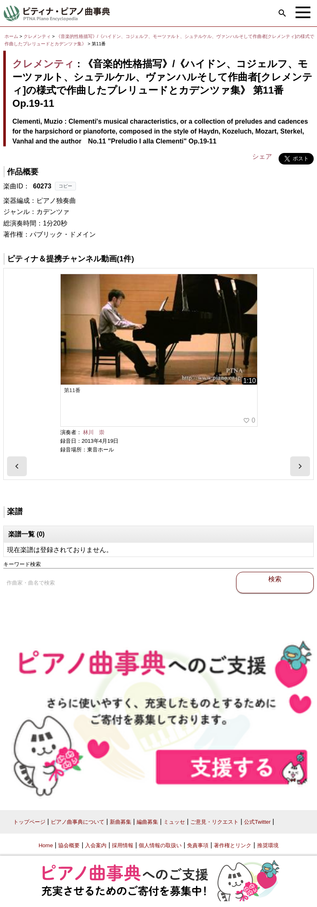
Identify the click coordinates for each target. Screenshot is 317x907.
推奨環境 (268, 845)
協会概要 (69, 845)
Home (45, 845)
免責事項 (197, 845)
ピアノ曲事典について (77, 822)
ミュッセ (174, 822)
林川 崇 (93, 432)
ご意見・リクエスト (214, 822)
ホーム (11, 36)
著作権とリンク (232, 845)
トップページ (29, 822)
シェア (262, 156)
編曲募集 (147, 822)
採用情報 (122, 845)
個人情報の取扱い (160, 845)
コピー (65, 185)
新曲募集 (120, 822)
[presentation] (17, 466)
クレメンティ (37, 36)
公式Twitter (257, 822)
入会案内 (95, 845)
